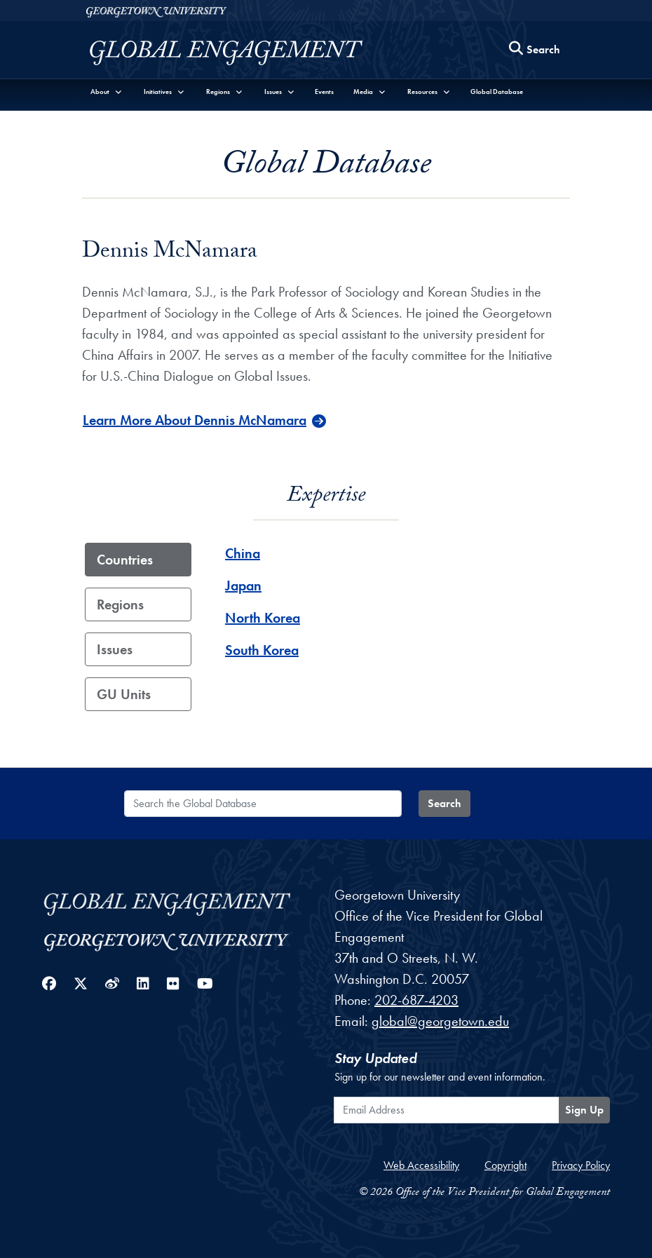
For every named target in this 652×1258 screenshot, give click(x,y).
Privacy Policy (581, 1165)
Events (324, 91)
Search (444, 803)
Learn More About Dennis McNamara (194, 420)
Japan (243, 585)
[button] (106, 91)
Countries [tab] (125, 559)
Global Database (496, 91)
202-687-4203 (416, 1000)
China (242, 553)
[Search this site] (535, 50)
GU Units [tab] (124, 694)
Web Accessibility (421, 1165)
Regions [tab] (120, 604)
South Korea (262, 650)
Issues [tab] (115, 649)
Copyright (505, 1165)
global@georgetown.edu (440, 1021)
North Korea (262, 618)
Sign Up (584, 1109)
